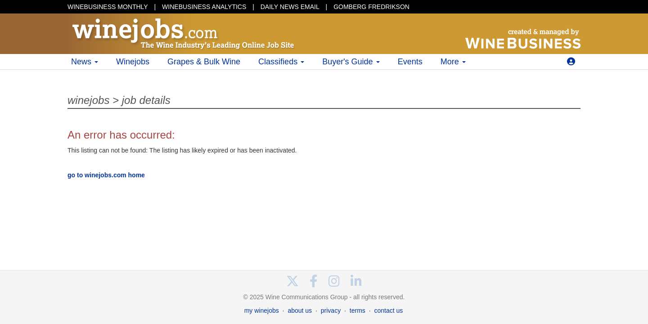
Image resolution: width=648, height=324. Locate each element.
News (84, 61)
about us (300, 310)
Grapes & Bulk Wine (203, 61)
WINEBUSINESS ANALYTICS (204, 6)
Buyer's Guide (351, 61)
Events (410, 61)
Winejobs (132, 61)
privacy (331, 310)
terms (357, 310)
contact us (388, 310)
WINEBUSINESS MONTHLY (108, 6)
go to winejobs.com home (106, 175)
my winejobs (261, 310)
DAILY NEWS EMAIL (290, 6)
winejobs (88, 100)
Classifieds (281, 61)
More (453, 61)
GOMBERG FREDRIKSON (371, 6)
